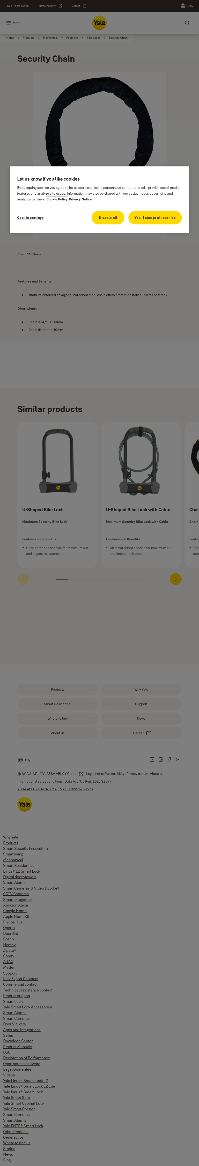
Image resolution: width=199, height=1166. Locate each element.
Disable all (108, 217)
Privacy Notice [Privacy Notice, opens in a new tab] (80, 199)
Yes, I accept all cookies (155, 217)
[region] (99, 199)
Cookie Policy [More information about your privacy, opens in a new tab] (57, 199)
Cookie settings (30, 217)
